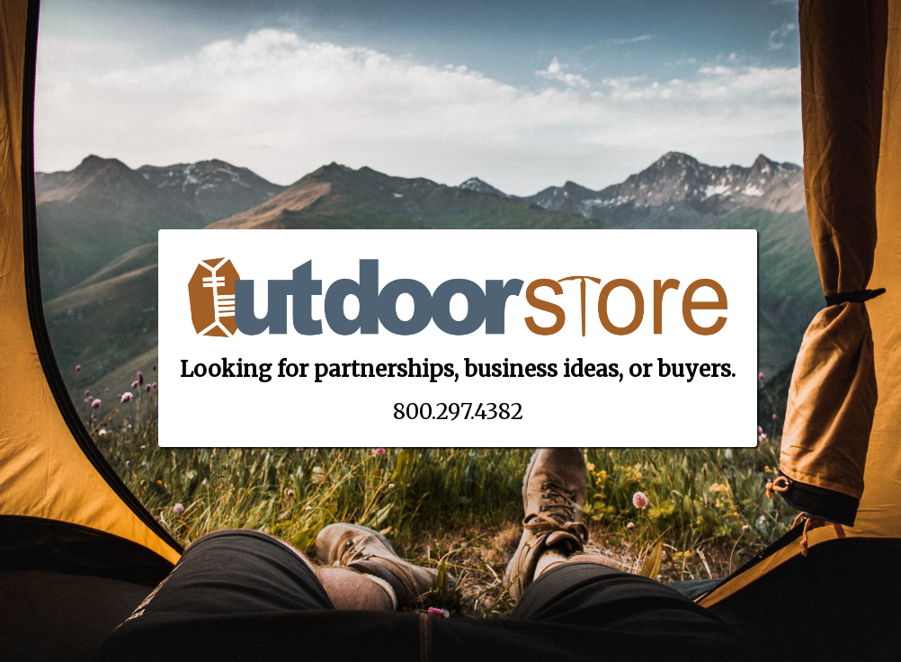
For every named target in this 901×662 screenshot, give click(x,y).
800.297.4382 (458, 411)
